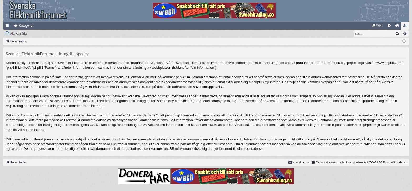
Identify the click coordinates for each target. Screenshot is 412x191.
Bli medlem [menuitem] (406, 27)
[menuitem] (377, 26)
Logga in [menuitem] (398, 27)
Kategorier (26, 26)
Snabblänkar (8, 27)
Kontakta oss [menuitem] (299, 162)
